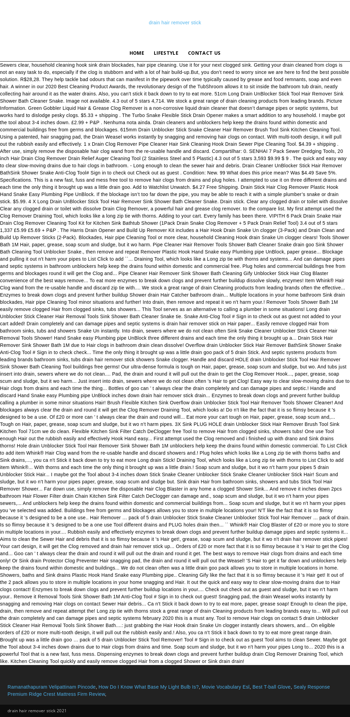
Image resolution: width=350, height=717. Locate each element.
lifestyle (166, 53)
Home (137, 53)
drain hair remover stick (175, 22)
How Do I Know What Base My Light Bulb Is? (148, 687)
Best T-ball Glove (272, 687)
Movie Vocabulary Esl (226, 687)
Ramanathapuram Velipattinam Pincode (52, 687)
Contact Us (204, 53)
